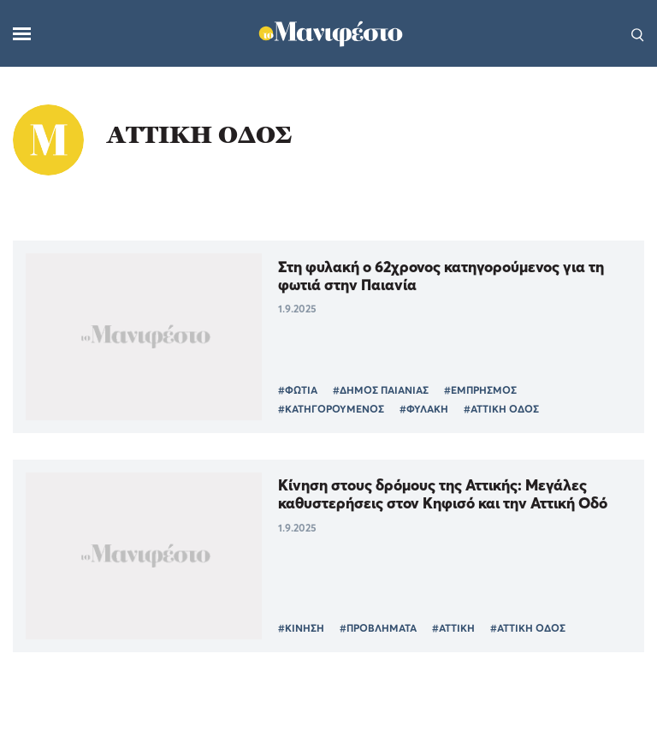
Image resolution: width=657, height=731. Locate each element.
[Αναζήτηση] (637, 33)
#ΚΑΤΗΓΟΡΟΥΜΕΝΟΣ (331, 408)
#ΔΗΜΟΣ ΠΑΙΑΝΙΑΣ (381, 389)
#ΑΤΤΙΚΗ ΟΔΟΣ (501, 408)
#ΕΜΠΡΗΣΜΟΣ (480, 389)
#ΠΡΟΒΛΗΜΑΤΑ (378, 627)
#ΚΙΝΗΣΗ (301, 627)
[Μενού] (22, 34)
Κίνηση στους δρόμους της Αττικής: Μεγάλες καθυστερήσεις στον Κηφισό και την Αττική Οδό (442, 494)
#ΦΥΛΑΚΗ (424, 408)
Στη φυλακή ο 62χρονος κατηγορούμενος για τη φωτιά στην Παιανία (441, 276)
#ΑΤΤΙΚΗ (453, 627)
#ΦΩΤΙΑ (297, 389)
